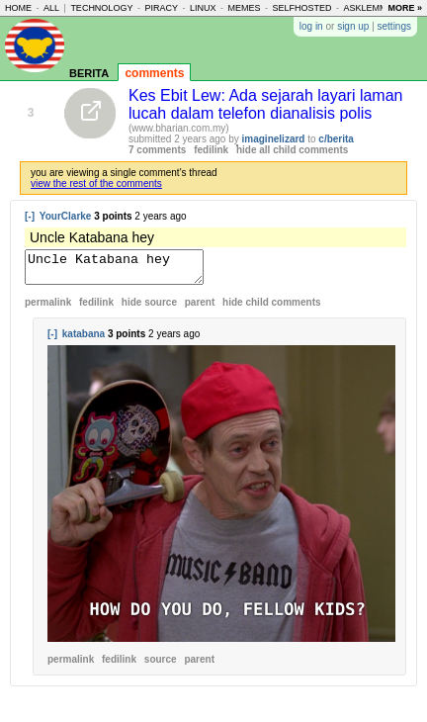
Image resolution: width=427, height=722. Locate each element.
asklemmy (368, 8)
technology (101, 8)
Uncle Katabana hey (124, 270)
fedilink (211, 149)
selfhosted (302, 8)
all (51, 8)
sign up (353, 26)
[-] (30, 216)
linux (203, 8)
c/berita (336, 139)
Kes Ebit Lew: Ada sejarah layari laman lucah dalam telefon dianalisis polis (265, 104)
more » (404, 8)
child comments (271, 308)
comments (154, 73)
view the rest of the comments (96, 183)
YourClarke (66, 216)
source (160, 665)
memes (243, 8)
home (18, 8)
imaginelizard (273, 139)
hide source (149, 308)
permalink (48, 308)
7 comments (157, 149)
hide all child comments (292, 149)
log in (311, 26)
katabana (83, 339)
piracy (161, 8)
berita (89, 71)
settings (394, 26)
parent (200, 308)
